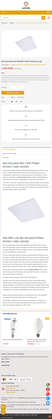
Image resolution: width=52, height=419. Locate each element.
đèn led (13, 97)
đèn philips (21, 97)
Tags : (2, 97)
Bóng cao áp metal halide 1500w (12, 339)
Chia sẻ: (3, 101)
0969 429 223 (10, 388)
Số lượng (3, 87)
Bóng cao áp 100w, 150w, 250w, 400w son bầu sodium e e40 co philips (36, 341)
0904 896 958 (10, 392)
